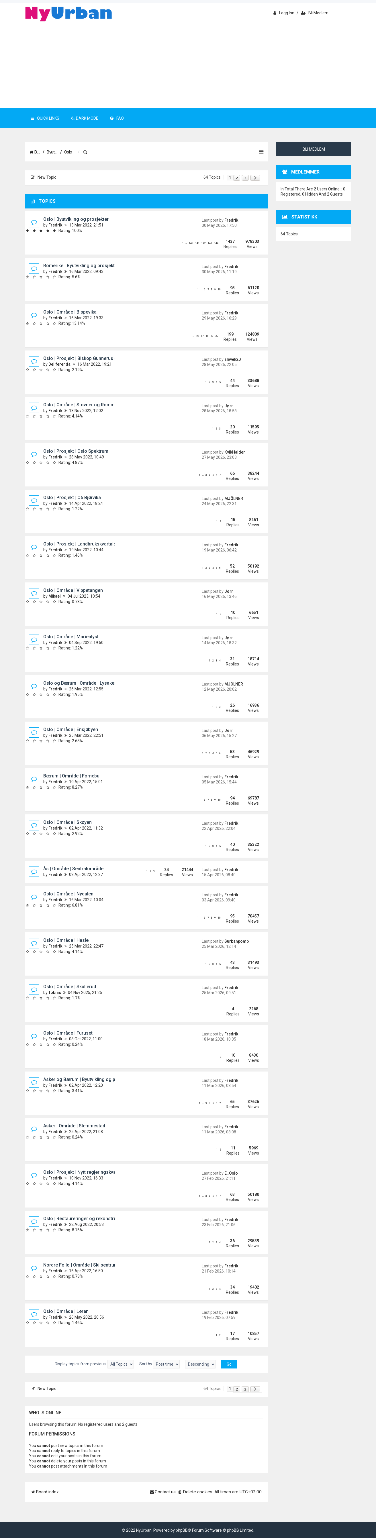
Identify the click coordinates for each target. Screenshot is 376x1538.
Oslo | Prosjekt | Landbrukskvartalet (80, 544)
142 (203, 243)
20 (217, 335)
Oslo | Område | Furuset (68, 1033)
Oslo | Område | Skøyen (67, 822)
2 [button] (237, 177)
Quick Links (45, 118)
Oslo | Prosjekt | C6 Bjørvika (72, 497)
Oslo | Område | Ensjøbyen (70, 729)
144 (216, 243)
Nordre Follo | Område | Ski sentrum (80, 1265)
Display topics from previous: (94, 1364)
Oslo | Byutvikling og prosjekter (76, 219)
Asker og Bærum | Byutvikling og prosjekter (88, 1079)
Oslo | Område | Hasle (66, 940)
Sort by (159, 1364)
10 (219, 289)
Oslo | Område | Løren (66, 1311)
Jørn (229, 405)
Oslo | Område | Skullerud (69, 986)
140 (191, 243)
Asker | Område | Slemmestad (74, 1126)
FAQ (117, 118)
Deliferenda (59, 364)
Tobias (54, 992)
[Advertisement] (188, 65)
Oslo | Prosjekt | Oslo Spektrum (75, 451)
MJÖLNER (233, 498)
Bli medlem (314, 13)
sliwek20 (232, 359)
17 (202, 335)
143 (210, 243)
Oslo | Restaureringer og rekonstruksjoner (87, 1218)
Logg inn (283, 13)
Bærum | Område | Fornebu (71, 776)
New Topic (43, 177)
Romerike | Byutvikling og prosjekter (81, 265)
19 (212, 335)
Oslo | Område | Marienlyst (71, 636)
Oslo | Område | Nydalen (68, 894)
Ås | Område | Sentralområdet (74, 868)
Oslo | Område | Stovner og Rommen (81, 404)
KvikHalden (235, 452)
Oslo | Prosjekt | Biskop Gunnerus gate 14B (88, 358)
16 (197, 335)
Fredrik (55, 225)
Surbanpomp (236, 941)
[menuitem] (124, 152)
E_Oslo (231, 1173)
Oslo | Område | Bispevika (70, 312)
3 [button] (245, 177)
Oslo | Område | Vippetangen (73, 590)
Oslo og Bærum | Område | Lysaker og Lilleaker (92, 683)
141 (197, 243)
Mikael (54, 596)
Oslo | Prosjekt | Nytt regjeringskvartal (83, 1172)
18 (207, 335)
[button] (255, 178)
